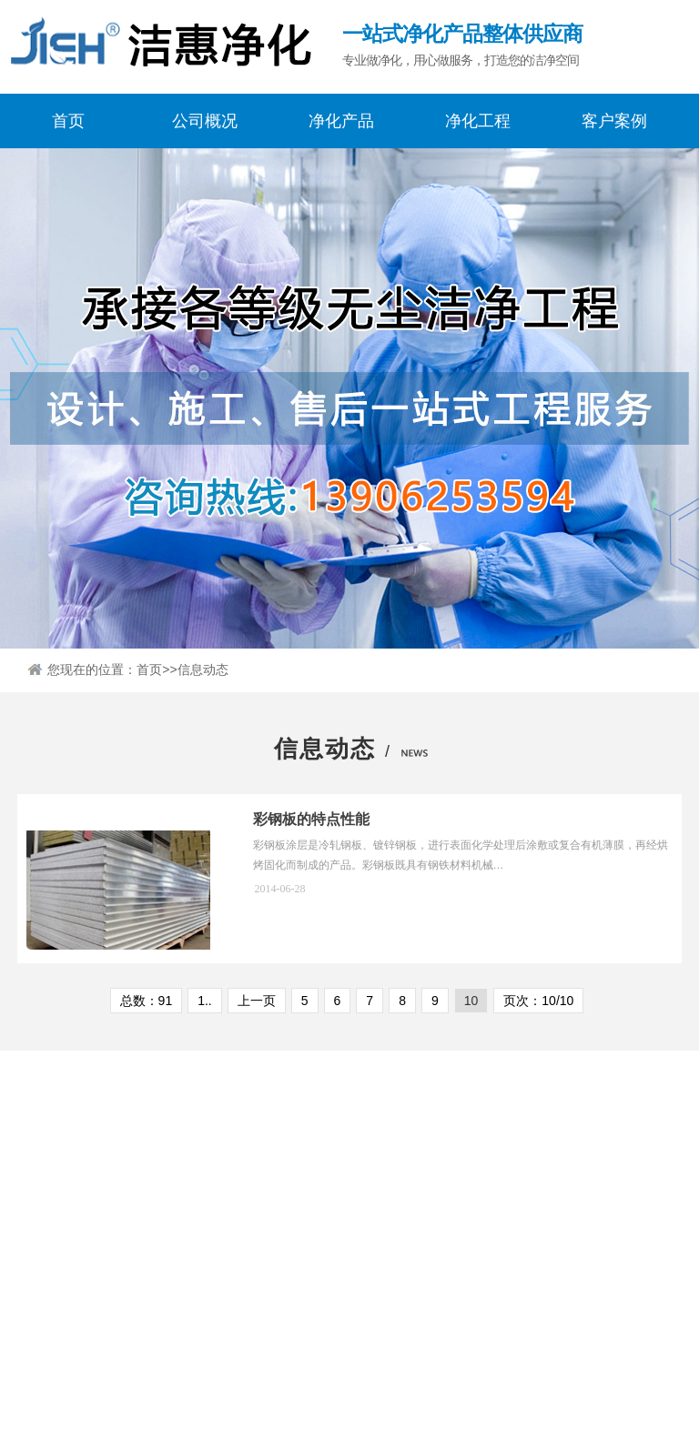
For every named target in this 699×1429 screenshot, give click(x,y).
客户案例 (614, 121)
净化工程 (478, 121)
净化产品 (341, 121)
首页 (68, 121)
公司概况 (205, 121)
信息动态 (202, 676)
